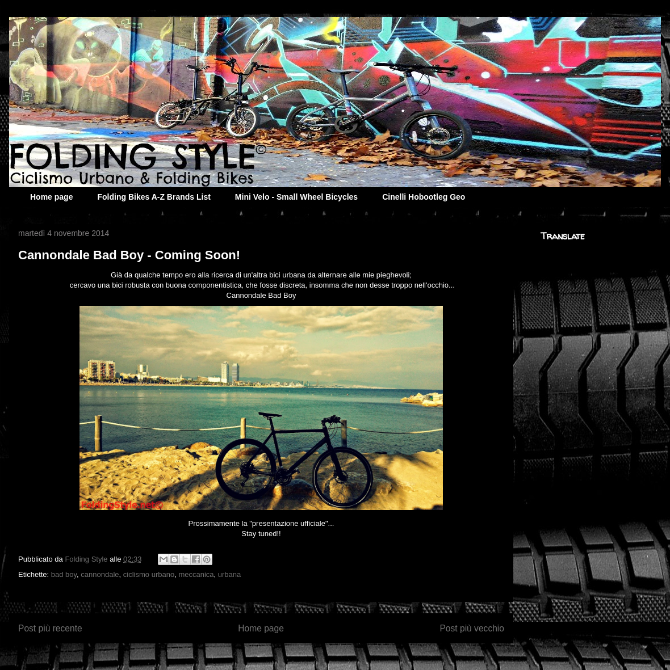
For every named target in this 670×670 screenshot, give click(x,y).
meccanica (195, 574)
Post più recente (50, 628)
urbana (229, 574)
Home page (51, 196)
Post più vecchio (471, 628)
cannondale (100, 574)
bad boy (64, 574)
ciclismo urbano (148, 574)
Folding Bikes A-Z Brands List (153, 196)
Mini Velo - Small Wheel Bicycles (296, 196)
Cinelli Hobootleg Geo (423, 196)
